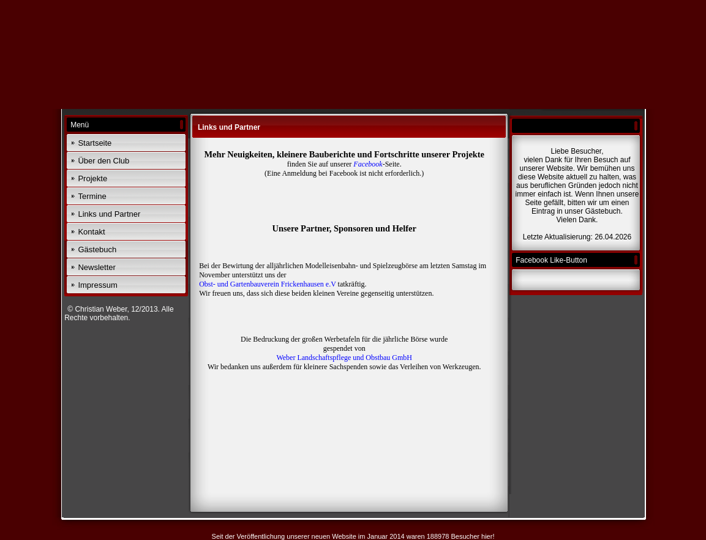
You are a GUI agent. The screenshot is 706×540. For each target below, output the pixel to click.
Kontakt (91, 231)
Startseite (94, 143)
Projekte (92, 178)
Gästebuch (97, 249)
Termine (92, 196)
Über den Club (103, 160)
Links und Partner (109, 214)
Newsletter (96, 267)
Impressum (97, 285)
